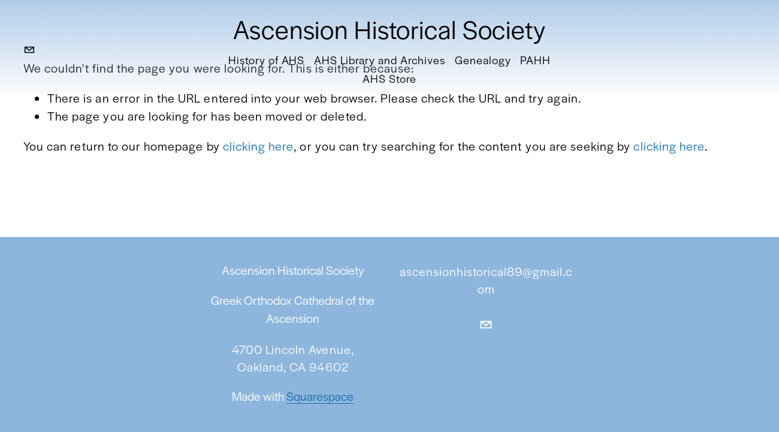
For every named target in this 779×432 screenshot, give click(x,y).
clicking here (258, 145)
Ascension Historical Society (389, 28)
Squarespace (320, 397)
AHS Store (389, 78)
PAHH (535, 59)
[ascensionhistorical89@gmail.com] (29, 50)
